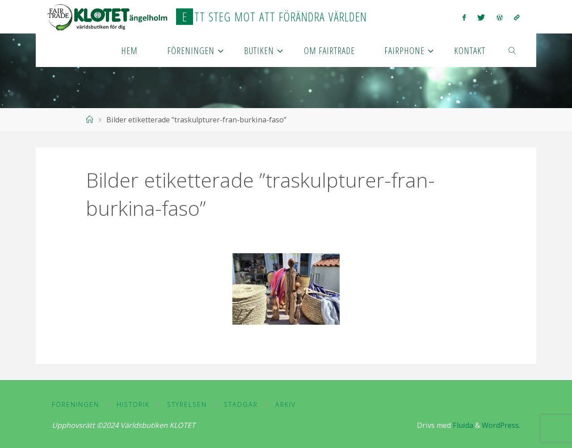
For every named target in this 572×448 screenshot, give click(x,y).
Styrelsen (187, 404)
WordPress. (501, 425)
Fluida (462, 425)
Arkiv (285, 404)
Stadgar (241, 404)
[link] (512, 50)
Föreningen (75, 404)
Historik (133, 404)
